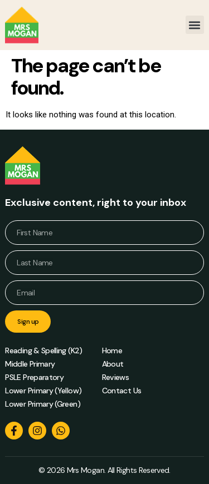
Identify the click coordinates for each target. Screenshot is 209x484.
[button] (195, 25)
